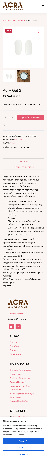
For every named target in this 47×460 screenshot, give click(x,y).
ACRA (12, 143)
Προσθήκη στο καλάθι (30, 117)
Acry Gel (18, 140)
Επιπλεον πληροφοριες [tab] (24, 167)
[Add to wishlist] (4, 125)
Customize (23, 448)
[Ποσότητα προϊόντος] (9, 117)
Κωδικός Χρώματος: (11, 147)
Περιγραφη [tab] (23, 161)
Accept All (23, 441)
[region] (23, 438)
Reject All (24, 454)
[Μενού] (43, 6)
